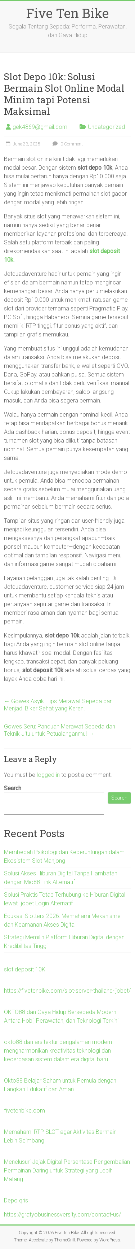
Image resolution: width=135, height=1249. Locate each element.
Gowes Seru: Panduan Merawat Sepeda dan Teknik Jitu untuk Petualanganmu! (59, 730)
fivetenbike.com (24, 1110)
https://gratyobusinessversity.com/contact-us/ (62, 1214)
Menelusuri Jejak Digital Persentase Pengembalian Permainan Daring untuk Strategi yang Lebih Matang (67, 1170)
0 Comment (67, 144)
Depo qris (16, 1200)
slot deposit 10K (24, 969)
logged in (48, 774)
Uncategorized (106, 126)
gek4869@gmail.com (40, 126)
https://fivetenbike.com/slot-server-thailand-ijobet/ (67, 990)
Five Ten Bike (67, 13)
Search (12, 788)
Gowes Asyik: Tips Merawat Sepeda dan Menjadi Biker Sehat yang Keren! (58, 705)
